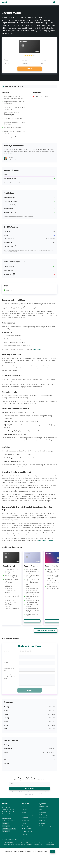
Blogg (40, 809)
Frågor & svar (42, 812)
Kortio (5, 2)
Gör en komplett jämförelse (46, 630)
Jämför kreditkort (43, 806)
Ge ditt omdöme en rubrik (9, 669)
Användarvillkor (26, 817)
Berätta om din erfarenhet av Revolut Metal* (9, 676)
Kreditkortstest (43, 817)
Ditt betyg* (6, 651)
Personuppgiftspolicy (27, 815)
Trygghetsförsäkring (27, 828)
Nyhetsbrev (42, 820)
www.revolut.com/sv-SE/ (46, 540)
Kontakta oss (25, 809)
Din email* (6, 662)
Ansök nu (29, 69)
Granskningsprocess (27, 826)
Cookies (24, 812)
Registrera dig (29, 788)
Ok (53, 851)
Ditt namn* (6, 656)
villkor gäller (36, 349)
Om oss (24, 806)
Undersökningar (43, 815)
